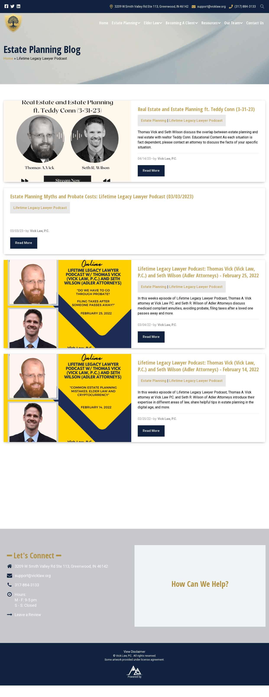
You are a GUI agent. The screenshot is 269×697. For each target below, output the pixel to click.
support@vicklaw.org (209, 6)
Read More (151, 171)
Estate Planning (126, 22)
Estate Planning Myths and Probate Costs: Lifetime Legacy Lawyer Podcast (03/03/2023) (101, 196)
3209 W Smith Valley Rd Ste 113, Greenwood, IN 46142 (149, 6)
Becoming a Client (182, 22)
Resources (211, 22)
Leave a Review (28, 614)
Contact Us (255, 22)
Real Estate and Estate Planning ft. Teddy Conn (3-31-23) (196, 109)
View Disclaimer (134, 651)
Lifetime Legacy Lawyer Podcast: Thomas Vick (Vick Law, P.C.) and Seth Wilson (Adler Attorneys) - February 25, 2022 (198, 272)
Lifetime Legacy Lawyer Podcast (195, 120)
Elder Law (153, 22)
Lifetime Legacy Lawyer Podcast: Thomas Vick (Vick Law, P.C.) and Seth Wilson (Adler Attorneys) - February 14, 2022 (198, 366)
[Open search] (262, 6)
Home (104, 22)
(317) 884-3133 (242, 6)
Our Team (233, 22)
